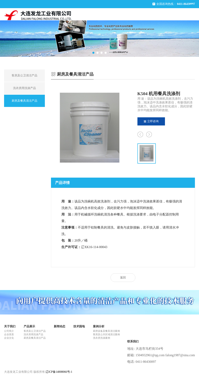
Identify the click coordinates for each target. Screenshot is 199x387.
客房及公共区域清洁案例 (106, 334)
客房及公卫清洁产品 (35, 331)
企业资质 (9, 334)
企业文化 (9, 337)
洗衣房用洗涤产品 (33, 334)
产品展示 (29, 326)
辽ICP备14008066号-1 (58, 371)
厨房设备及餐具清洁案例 (106, 331)
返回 (123, 277)
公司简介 (9, 331)
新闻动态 (59, 326)
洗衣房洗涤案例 (101, 337)
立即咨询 (151, 121)
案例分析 (98, 326)
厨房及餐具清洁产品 (35, 337)
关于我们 (9, 326)
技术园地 (79, 326)
